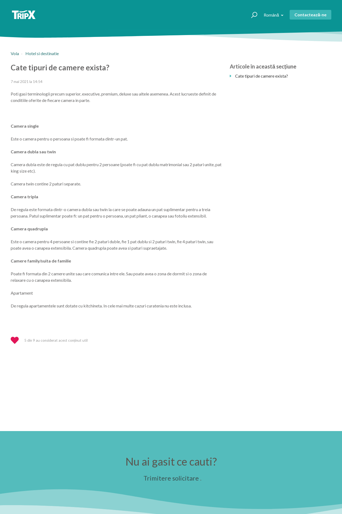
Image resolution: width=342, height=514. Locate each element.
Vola (15, 53)
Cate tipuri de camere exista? (261, 75)
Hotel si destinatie (42, 53)
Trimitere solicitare (171, 478)
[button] (251, 15)
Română (272, 14)
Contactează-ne (310, 14)
